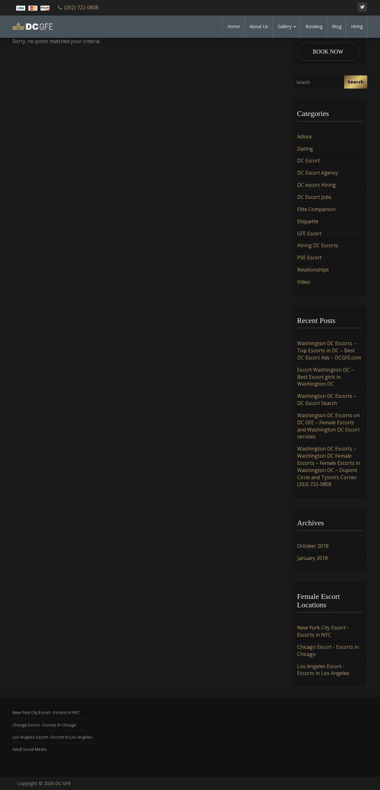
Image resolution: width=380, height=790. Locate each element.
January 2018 (312, 558)
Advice (304, 136)
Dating (305, 148)
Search (356, 82)
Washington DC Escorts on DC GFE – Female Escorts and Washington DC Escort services (328, 426)
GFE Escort (309, 233)
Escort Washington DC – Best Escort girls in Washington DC (325, 377)
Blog (336, 26)
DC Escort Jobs (314, 197)
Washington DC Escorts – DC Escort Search (326, 400)
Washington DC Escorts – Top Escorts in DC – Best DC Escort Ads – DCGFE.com (329, 350)
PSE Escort (309, 257)
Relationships (313, 269)
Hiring (357, 26)
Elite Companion (316, 209)
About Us (258, 26)
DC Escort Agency (317, 172)
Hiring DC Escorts (317, 245)
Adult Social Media (29, 749)
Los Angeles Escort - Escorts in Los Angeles (323, 670)
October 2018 (313, 545)
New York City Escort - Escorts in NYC (323, 631)
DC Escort (308, 160)
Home (233, 26)
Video (303, 281)
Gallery (287, 26)
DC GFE (63, 783)
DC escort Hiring (316, 184)
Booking (314, 26)
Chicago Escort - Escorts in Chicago (44, 725)
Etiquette (307, 221)
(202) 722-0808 (81, 7)
